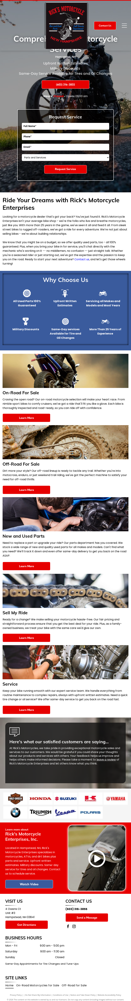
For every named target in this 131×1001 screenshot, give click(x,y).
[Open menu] (124, 25)
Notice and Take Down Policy (83, 992)
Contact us (81, 259)
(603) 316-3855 (76, 906)
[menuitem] (10, 983)
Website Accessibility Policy (109, 992)
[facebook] (68, 924)
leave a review (106, 760)
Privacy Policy (16, 992)
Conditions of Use (60, 992)
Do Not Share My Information (38, 992)
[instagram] (74, 924)
